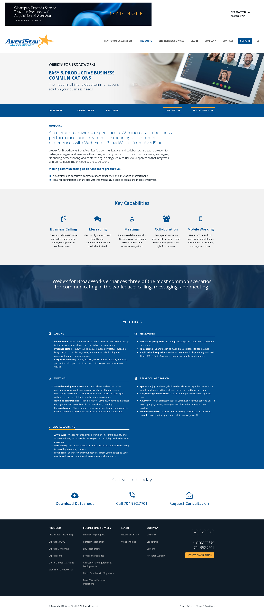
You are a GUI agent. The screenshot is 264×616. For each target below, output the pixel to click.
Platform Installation (93, 541)
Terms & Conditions (205, 605)
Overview (151, 534)
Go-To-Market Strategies (61, 562)
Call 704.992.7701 (132, 503)
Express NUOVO (57, 541)
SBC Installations (91, 548)
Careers (151, 548)
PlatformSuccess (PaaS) (61, 534)
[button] (257, 41)
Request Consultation (189, 503)
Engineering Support (94, 534)
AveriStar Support (156, 555)
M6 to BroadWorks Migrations (98, 573)
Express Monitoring (59, 548)
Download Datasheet (75, 503)
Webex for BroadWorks (61, 569)
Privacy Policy (186, 605)
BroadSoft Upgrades (93, 555)
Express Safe (55, 555)
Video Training (128, 541)
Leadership (152, 541)
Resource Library (130, 534)
